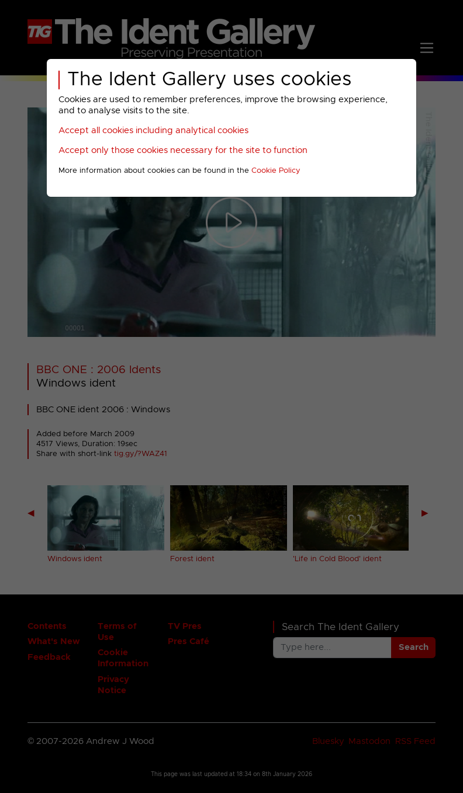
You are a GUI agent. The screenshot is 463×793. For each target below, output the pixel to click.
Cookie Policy (275, 171)
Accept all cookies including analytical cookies (153, 130)
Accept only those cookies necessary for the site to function (182, 150)
